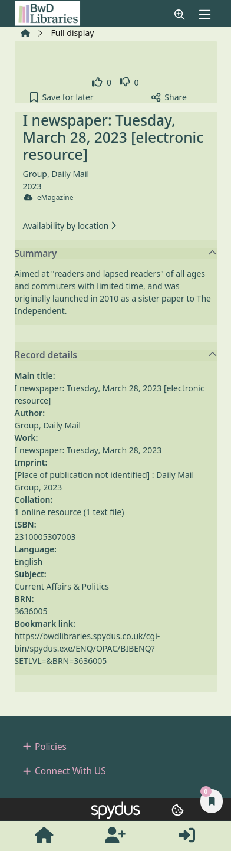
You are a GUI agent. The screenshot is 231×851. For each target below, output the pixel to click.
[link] (101, 82)
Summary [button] (116, 253)
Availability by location (69, 225)
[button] (179, 14)
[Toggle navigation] (204, 14)
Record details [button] (116, 355)
